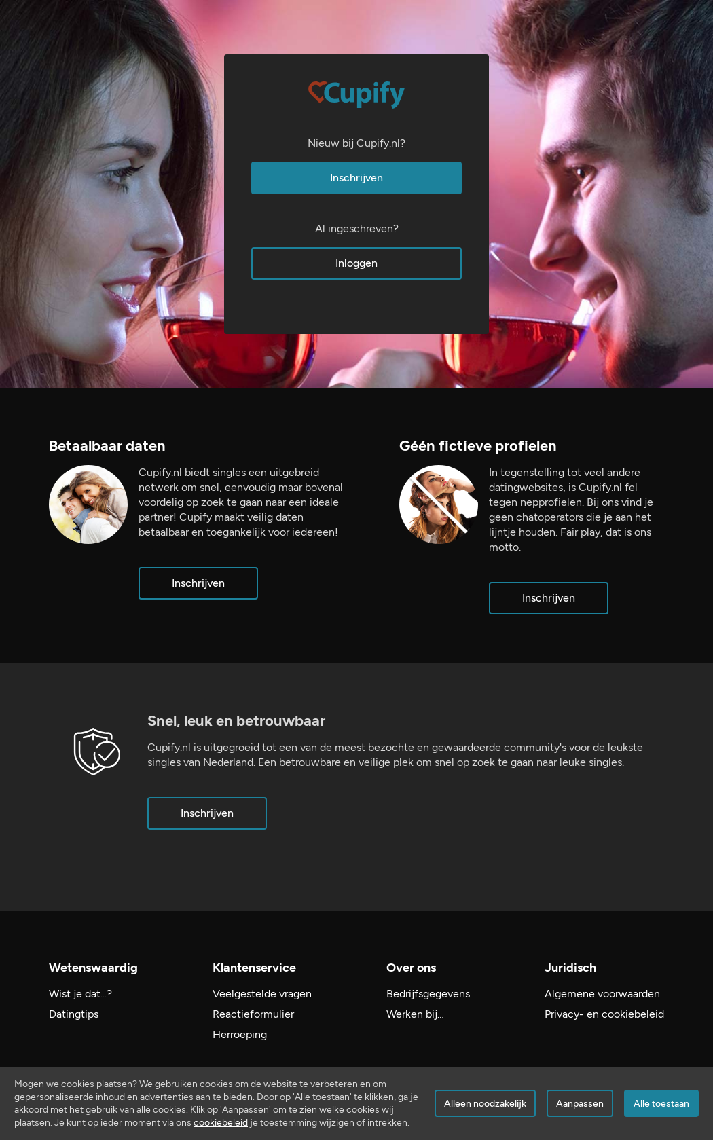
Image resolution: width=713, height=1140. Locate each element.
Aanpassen (580, 1103)
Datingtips (73, 1014)
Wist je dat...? (80, 993)
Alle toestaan (661, 1103)
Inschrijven (356, 177)
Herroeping (240, 1034)
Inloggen (356, 263)
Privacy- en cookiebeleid (604, 1014)
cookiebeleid (221, 1122)
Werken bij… (415, 1014)
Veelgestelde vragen (262, 993)
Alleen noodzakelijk (485, 1103)
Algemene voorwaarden (602, 993)
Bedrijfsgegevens (428, 993)
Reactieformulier (253, 1014)
